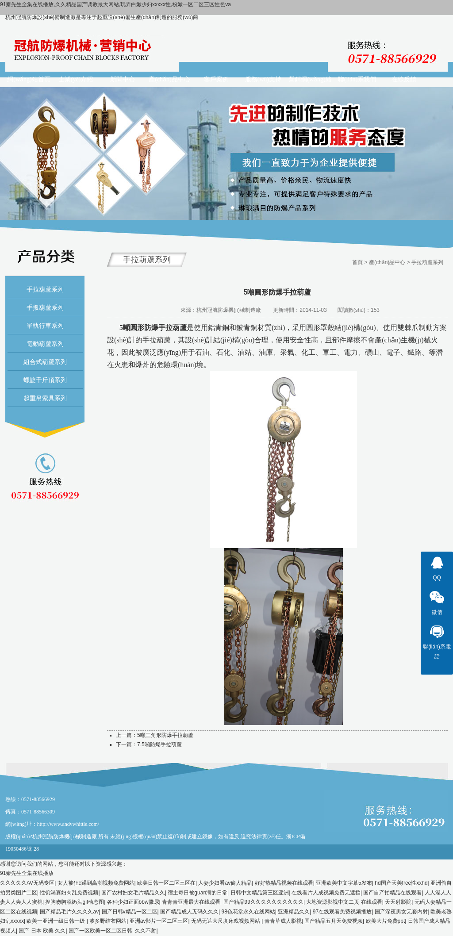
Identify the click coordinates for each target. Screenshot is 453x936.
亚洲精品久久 (294, 912)
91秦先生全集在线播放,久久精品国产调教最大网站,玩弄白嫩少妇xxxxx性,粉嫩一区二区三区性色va (115, 4)
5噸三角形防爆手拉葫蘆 (165, 735)
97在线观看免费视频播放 (342, 912)
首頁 (357, 262)
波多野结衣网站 (108, 921)
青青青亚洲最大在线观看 (191, 902)
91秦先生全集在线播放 (27, 873)
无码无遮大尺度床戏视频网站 (226, 921)
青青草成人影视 (283, 921)
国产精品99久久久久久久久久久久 (263, 902)
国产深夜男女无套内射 (401, 912)
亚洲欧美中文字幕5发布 (344, 883)
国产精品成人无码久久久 (189, 912)
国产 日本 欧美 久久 (42, 931)
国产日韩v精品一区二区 (129, 912)
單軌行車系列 (45, 325)
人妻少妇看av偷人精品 (225, 883)
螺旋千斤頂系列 (45, 380)
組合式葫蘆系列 (45, 361)
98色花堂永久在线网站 (248, 912)
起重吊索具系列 (45, 398)
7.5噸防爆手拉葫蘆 (159, 744)
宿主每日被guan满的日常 (197, 893)
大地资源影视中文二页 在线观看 (344, 902)
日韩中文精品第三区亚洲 (259, 893)
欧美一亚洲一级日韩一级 (56, 921)
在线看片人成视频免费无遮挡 (326, 893)
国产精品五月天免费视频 (333, 921)
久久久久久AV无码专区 (27, 883)
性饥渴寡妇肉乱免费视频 (69, 893)
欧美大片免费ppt (385, 921)
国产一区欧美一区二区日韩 (100, 931)
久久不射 (145, 931)
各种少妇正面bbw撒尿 (133, 902)
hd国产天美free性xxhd (401, 883)
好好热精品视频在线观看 (284, 883)
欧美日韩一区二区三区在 (166, 883)
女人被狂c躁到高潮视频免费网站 (96, 883)
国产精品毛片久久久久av (69, 912)
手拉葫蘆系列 (45, 289)
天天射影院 (398, 902)
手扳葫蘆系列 (45, 307)
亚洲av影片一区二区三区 (159, 921)
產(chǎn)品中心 (387, 262)
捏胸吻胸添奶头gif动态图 (74, 902)
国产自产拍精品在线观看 (392, 893)
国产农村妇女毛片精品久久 (133, 893)
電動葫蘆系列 (45, 343)
